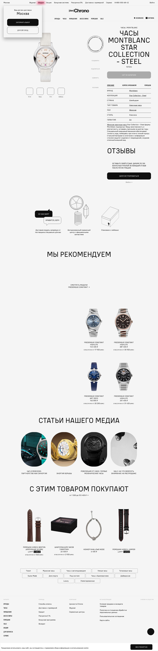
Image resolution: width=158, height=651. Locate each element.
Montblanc (133, 91)
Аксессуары (84, 19)
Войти (152, 2)
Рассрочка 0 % (44, 616)
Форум (41, 2)
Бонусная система (61, 2)
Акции (48, 2)
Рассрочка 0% (77, 2)
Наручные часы (135, 105)
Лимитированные (88, 581)
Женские (132, 110)
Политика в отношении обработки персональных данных (113, 611)
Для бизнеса (8, 632)
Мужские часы (49, 571)
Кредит (42, 612)
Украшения (73, 19)
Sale (102, 19)
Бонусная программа (47, 620)
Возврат (42, 624)
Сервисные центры (77, 612)
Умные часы (102, 571)
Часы (64, 19)
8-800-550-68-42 (122, 2)
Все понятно (141, 647)
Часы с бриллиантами (100, 576)
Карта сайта (104, 620)
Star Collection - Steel (137, 95)
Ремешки (94, 19)
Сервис (109, 2)
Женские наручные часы (117, 124)
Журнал (32, 2)
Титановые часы (125, 571)
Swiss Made (32, 576)
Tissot (28, 571)
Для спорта (53, 576)
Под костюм (74, 576)
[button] (8, 2)
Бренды (57, 19)
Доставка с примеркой (94, 2)
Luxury (66, 581)
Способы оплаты (45, 604)
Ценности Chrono (76, 604)
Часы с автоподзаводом (76, 571)
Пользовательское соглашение (112, 616)
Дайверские (125, 576)
